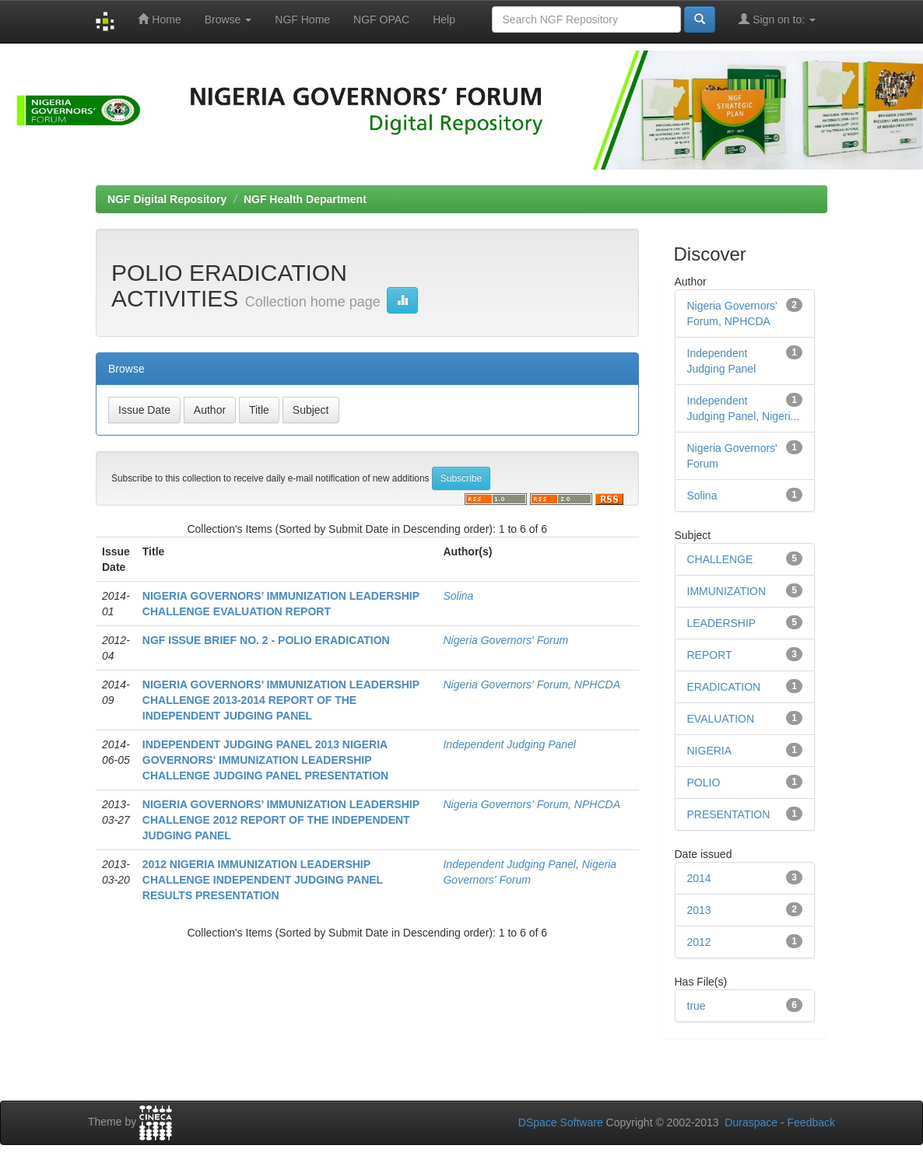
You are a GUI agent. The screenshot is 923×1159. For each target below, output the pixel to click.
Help (444, 19)
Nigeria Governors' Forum (505, 640)
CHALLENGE (720, 559)
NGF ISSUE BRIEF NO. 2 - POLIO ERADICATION (266, 640)
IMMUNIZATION (727, 591)
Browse (228, 19)
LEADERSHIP (721, 623)
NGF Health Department (305, 199)
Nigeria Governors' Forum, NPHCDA (531, 684)
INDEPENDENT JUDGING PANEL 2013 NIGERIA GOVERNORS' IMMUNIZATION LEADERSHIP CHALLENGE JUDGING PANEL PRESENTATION (265, 760)
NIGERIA (709, 750)
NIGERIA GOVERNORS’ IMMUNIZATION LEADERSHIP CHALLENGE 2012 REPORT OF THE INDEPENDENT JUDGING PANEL (280, 820)
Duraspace (751, 1122)
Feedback (811, 1122)
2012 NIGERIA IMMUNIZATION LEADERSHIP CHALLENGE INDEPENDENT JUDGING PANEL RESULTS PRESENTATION (262, 880)
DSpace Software (560, 1122)
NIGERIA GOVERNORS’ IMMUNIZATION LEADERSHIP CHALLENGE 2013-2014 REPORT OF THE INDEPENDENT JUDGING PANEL (280, 700)
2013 (699, 910)
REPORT (709, 655)
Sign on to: (777, 19)
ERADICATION (724, 687)
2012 (699, 942)
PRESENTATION (728, 814)
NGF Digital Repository (166, 199)
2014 (699, 878)
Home (159, 19)
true (696, 1006)
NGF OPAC (381, 19)
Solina (458, 596)
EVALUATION (721, 719)
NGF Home (302, 19)
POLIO (704, 782)
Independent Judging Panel (509, 744)
